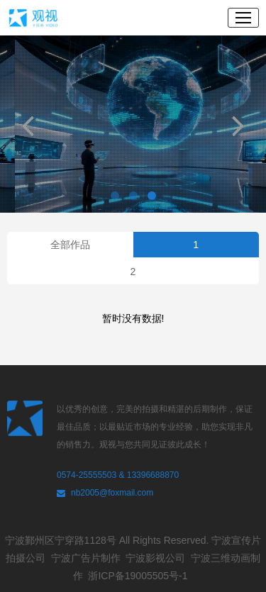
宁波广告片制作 (88, 558)
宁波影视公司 (158, 558)
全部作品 (70, 244)
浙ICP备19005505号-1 (140, 575)
